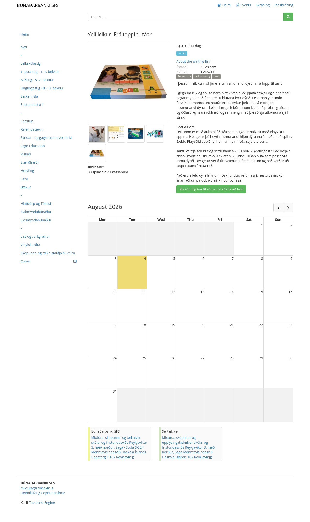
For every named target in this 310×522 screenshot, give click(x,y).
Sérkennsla (29, 96)
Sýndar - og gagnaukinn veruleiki (46, 137)
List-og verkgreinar (35, 236)
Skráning (263, 5)
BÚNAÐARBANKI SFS (38, 5)
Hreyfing (27, 170)
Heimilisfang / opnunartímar (43, 492)
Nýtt (24, 47)
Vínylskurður (30, 244)
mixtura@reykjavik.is (37, 488)
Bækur (26, 187)
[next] (288, 207)
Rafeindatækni (32, 129)
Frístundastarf (32, 104)
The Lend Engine (42, 502)
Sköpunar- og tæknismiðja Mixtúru (48, 253)
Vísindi (26, 154)
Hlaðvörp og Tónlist (36, 203)
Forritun (27, 121)
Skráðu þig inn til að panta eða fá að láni (211, 189)
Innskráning (283, 5)
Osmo (48, 261)
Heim (224, 5)
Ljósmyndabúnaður (36, 220)
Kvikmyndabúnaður (36, 211)
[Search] (288, 17)
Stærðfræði (29, 162)
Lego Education (33, 145)
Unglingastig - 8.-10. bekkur (42, 88)
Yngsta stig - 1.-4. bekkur (40, 71)
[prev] (278, 207)
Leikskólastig (31, 63)
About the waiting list (192, 61)
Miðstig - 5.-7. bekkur (37, 80)
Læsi (24, 178)
